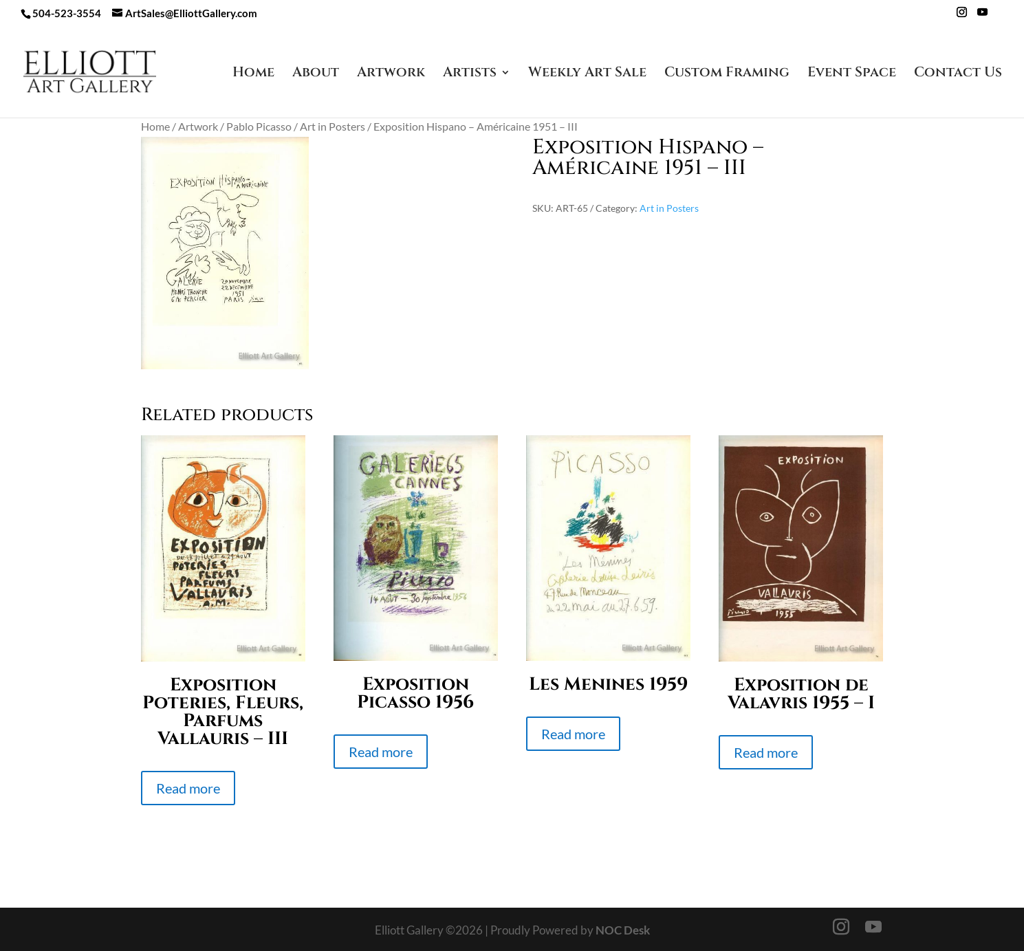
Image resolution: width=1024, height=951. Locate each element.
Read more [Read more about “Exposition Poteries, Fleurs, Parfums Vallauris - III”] (188, 788)
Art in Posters (332, 126)
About (315, 74)
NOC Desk (623, 930)
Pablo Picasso (259, 126)
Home (253, 74)
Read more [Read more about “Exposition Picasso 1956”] (381, 751)
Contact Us (958, 74)
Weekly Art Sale (587, 74)
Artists (470, 74)
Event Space (851, 74)
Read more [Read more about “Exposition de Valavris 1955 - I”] (766, 752)
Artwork (391, 74)
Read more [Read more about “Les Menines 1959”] (573, 733)
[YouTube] (982, 16)
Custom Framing (726, 74)
